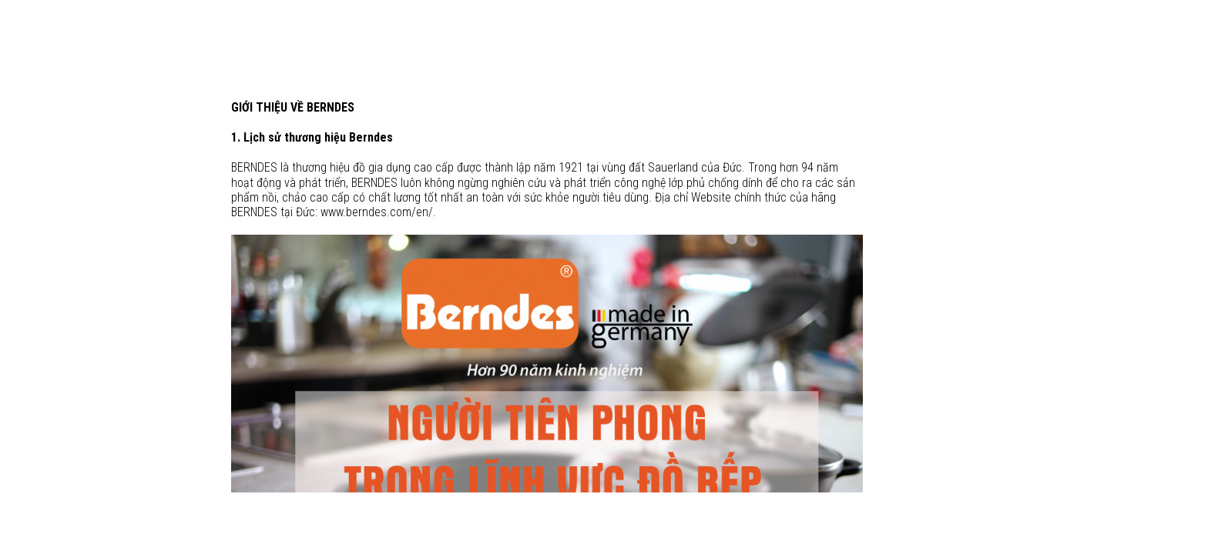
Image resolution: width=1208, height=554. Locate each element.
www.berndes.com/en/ (376, 212)
